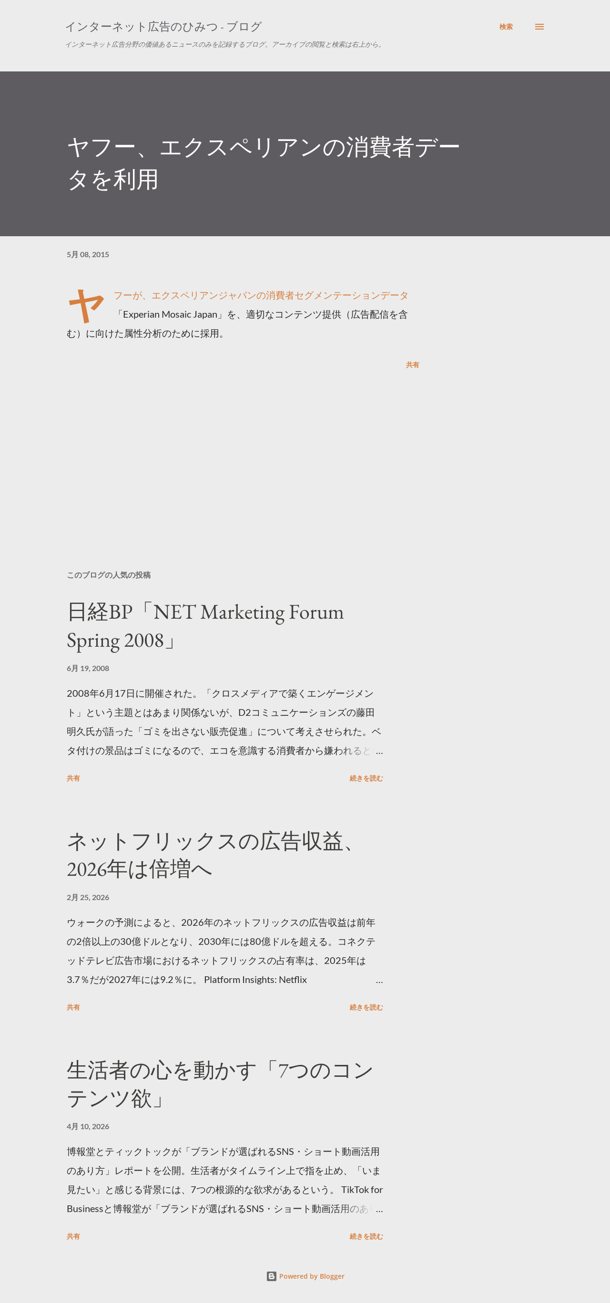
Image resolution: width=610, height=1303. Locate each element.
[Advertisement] (228, 451)
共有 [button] (412, 365)
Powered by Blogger (305, 1276)
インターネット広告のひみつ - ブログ (163, 26)
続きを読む (366, 778)
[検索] (506, 26)
